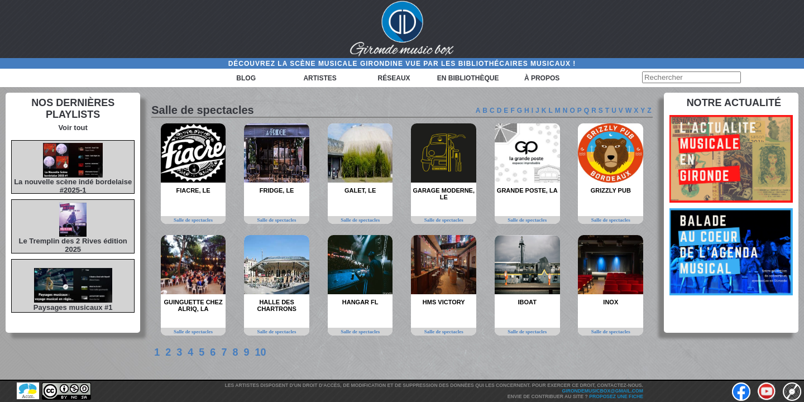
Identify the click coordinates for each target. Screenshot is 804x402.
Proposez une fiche (616, 396)
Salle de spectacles (193, 220)
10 (260, 352)
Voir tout (72, 127)
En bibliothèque (468, 78)
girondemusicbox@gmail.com (602, 391)
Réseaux (394, 78)
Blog (246, 78)
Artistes (319, 78)
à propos (541, 78)
